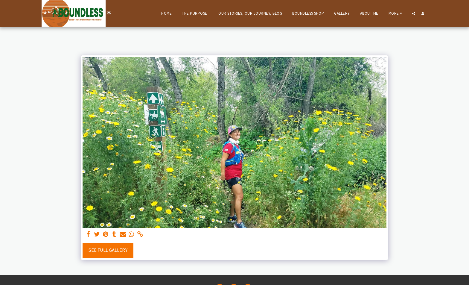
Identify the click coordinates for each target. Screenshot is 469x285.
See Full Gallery (107, 250)
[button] (413, 13)
